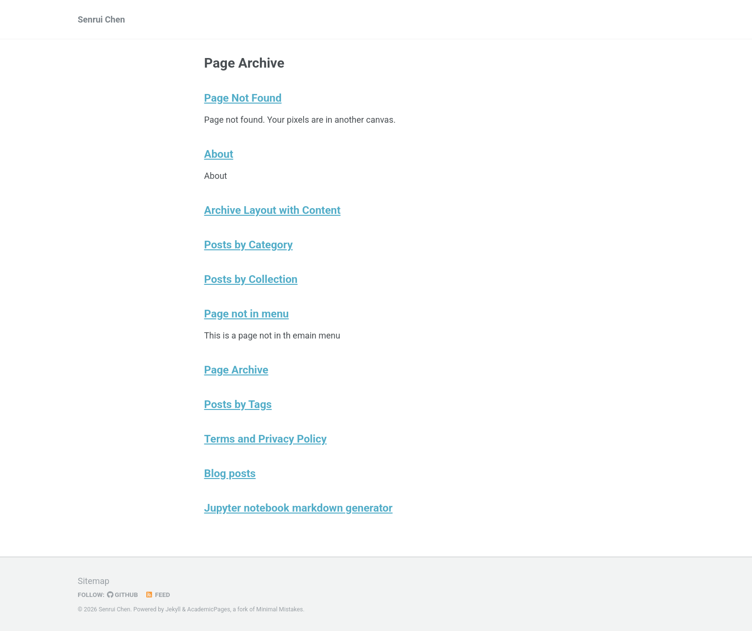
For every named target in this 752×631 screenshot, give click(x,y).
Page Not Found (243, 98)
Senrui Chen (101, 19)
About (219, 154)
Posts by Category (248, 244)
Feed (157, 594)
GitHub (122, 594)
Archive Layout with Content (272, 210)
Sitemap (93, 581)
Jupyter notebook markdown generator (298, 508)
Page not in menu (246, 313)
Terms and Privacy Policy (265, 438)
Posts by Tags (238, 404)
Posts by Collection (251, 279)
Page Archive (236, 369)
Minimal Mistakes (279, 609)
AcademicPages (208, 609)
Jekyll (173, 609)
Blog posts (230, 473)
